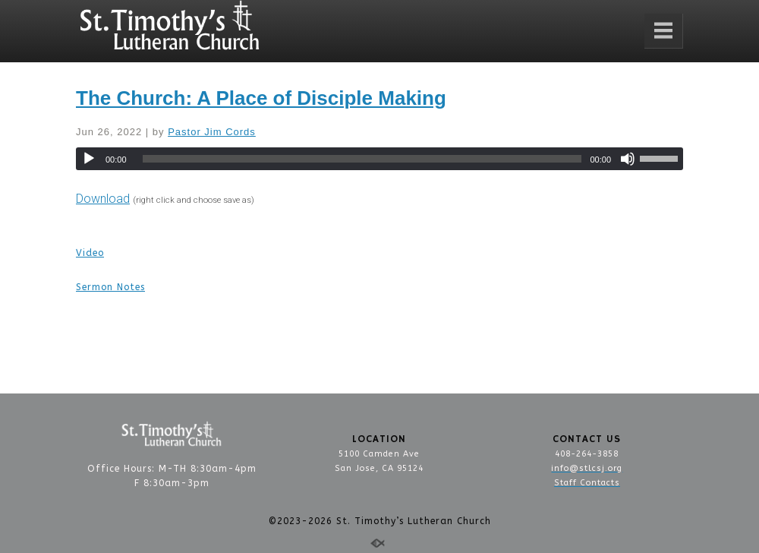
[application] (379, 158)
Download (103, 198)
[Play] (88, 158)
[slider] (362, 159)
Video (90, 253)
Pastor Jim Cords (212, 131)
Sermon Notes (110, 287)
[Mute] (627, 158)
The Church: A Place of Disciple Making (261, 98)
